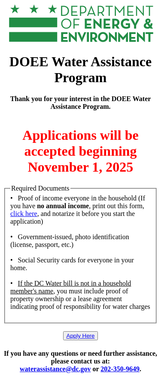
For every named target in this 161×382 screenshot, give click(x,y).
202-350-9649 (120, 369)
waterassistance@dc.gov (55, 369)
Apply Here (81, 336)
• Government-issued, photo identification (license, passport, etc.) (69, 240)
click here (23, 213)
